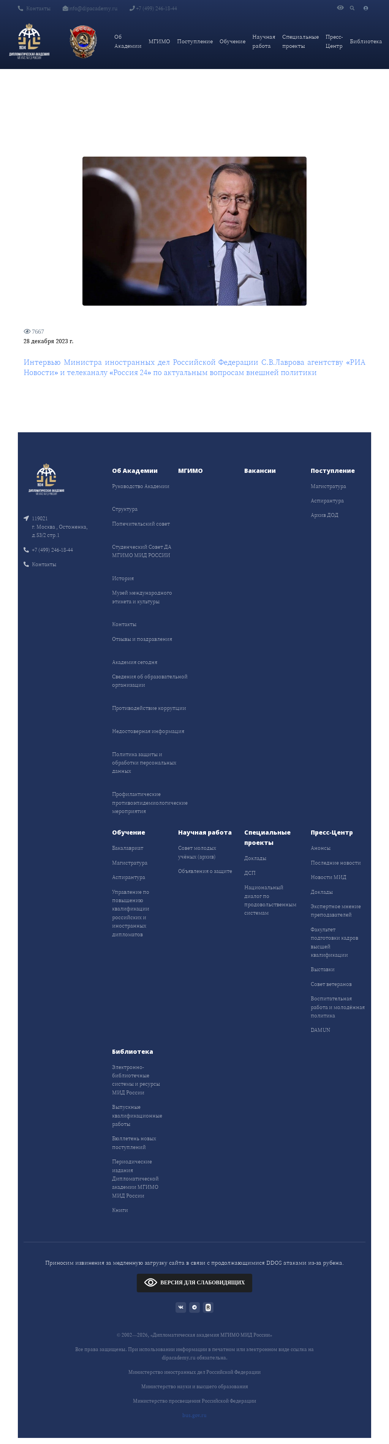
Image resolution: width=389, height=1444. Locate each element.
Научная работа (263, 41)
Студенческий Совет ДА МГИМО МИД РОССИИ (141, 551)
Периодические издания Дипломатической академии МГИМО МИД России (135, 1178)
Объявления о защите (205, 871)
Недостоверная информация (148, 731)
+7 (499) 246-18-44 (153, 8)
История (123, 578)
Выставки (323, 969)
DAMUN (320, 1030)
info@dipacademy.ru (90, 8)
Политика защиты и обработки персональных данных (144, 762)
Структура (125, 509)
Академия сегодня (134, 662)
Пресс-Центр (334, 41)
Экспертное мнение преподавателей (336, 910)
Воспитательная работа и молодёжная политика (338, 1007)
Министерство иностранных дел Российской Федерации (194, 1372)
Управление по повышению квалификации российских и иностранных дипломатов (130, 913)
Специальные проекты (300, 41)
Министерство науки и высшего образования (194, 1386)
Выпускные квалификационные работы (137, 1115)
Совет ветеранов (331, 984)
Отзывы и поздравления (142, 639)
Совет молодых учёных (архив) (197, 852)
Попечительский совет (141, 523)
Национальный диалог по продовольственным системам (270, 900)
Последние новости (336, 862)
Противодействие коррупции (149, 708)
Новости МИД (328, 877)
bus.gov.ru (194, 1415)
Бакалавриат (127, 848)
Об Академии (128, 41)
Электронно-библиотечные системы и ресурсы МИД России (136, 1079)
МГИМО (159, 41)
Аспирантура (327, 500)
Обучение (232, 41)
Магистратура (328, 486)
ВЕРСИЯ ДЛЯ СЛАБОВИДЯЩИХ (194, 1282)
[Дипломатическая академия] (29, 41)
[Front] (46, 478)
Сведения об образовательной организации (150, 681)
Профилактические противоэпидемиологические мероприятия (150, 802)
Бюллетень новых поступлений (134, 1142)
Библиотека (366, 41)
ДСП (250, 873)
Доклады (255, 858)
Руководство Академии (140, 486)
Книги (120, 1210)
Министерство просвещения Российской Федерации (194, 1401)
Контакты (34, 8)
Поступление (195, 41)
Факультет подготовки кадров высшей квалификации (334, 942)
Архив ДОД (324, 515)
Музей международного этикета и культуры (142, 597)
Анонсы (320, 848)
